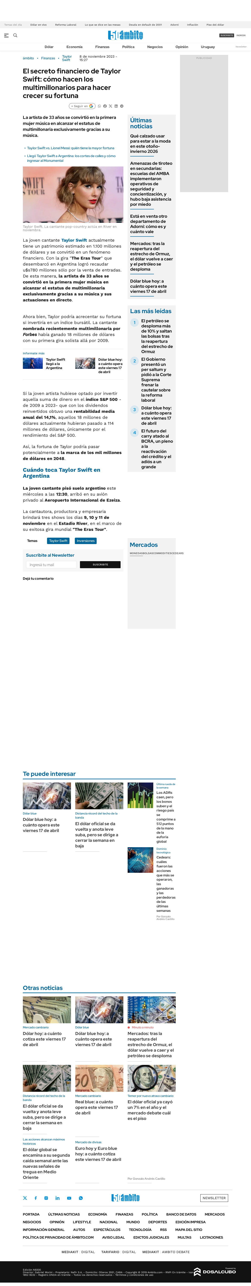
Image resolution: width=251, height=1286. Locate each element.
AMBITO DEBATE (166, 1252)
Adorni (174, 24)
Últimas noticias (64, 1214)
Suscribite (100, 564)
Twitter (25, 1198)
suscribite (227, 35)
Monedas (136, 553)
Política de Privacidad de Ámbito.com (58, 1237)
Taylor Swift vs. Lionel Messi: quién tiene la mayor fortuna (70, 148)
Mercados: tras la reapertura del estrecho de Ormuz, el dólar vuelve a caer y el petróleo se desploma (151, 256)
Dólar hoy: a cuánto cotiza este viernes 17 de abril (44, 1039)
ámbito (28, 58)
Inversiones (85, 541)
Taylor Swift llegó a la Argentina (55, 363)
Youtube (69, 1198)
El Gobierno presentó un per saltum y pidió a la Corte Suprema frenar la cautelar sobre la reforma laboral (156, 379)
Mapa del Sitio (188, 1230)
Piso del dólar (215, 24)
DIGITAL (78, 1252)
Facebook (36, 1198)
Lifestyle (82, 1222)
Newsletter (241, 46)
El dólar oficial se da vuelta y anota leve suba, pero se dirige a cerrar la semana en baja (96, 835)
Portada (31, 1214)
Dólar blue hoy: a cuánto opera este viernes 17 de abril (110, 365)
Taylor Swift (67, 58)
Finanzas (102, 47)
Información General (44, 1230)
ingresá (241, 35)
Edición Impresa (191, 1222)
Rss (163, 1230)
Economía (74, 47)
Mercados (215, 1214)
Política (128, 47)
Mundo (133, 1222)
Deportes (157, 1222)
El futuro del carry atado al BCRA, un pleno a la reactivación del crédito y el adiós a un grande (157, 449)
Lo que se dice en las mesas (102, 24)
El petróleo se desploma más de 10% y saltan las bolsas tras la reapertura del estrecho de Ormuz (157, 336)
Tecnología (140, 1230)
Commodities (162, 553)
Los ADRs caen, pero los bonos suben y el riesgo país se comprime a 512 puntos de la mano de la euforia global (166, 817)
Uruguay (208, 47)
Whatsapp (81, 1198)
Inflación (192, 24)
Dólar (49, 47)
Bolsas (148, 553)
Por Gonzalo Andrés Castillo (165, 918)
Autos (79, 1230)
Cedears (177, 553)
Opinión (182, 47)
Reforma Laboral (65, 24)
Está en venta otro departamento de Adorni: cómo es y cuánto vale (148, 223)
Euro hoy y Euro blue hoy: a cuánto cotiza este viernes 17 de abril (98, 1154)
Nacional (109, 1222)
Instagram (46, 1198)
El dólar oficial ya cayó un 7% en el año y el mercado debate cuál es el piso (150, 1110)
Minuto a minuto (143, 1027)
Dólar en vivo (38, 24)
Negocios (155, 47)
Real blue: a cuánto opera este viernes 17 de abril (96, 1107)
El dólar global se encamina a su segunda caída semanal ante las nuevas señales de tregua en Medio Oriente (46, 1163)
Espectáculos (107, 1230)
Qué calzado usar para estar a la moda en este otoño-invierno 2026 (150, 143)
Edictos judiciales (151, 1237)
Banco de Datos (181, 1214)
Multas (184, 1237)
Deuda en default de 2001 (145, 24)
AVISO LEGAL (113, 1237)
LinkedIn (57, 1198)
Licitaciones (211, 1237)
